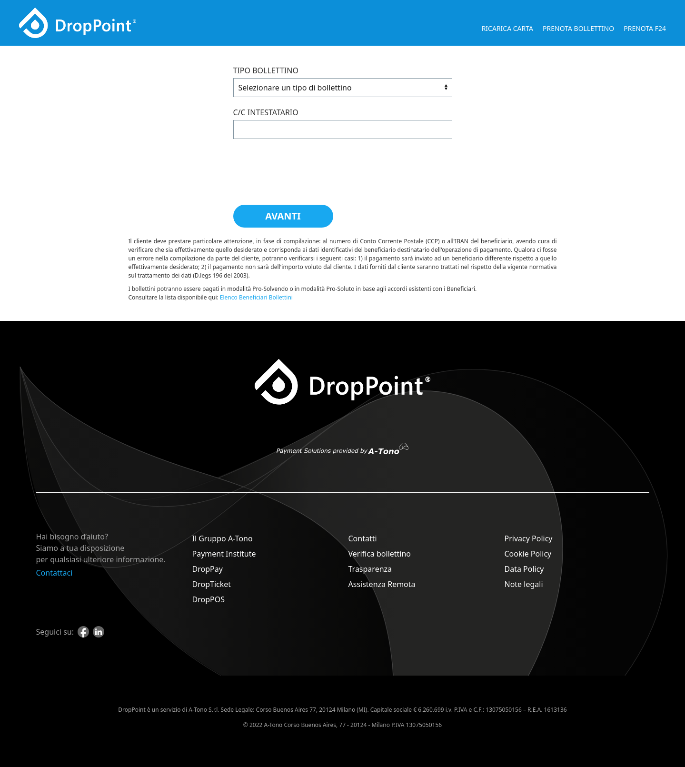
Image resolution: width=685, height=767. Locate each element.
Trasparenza (370, 569)
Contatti (362, 538)
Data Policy (524, 569)
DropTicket (211, 584)
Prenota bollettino (578, 28)
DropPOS (208, 599)
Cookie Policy (528, 553)
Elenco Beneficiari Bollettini (256, 297)
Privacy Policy (529, 538)
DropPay (207, 569)
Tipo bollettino (265, 70)
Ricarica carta (507, 28)
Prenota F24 (645, 28)
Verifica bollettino (379, 553)
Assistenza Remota (382, 584)
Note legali (524, 584)
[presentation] (305, 167)
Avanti (283, 215)
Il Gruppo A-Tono (222, 538)
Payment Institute (224, 553)
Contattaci (54, 573)
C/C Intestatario (265, 112)
